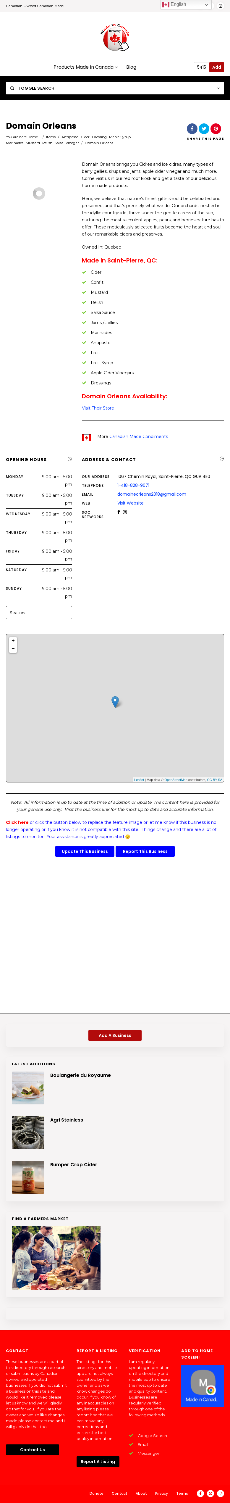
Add (216, 67)
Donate (96, 1493)
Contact (119, 1493)
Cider (85, 137)
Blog (131, 67)
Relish (47, 143)
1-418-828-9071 (133, 485)
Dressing (99, 137)
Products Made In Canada (85, 67)
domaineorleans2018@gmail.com (151, 494)
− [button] (13, 649)
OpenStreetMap (175, 780)
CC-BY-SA (214, 780)
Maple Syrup (120, 137)
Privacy (161, 1493)
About (141, 1493)
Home (32, 137)
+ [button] (13, 641)
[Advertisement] (115, 937)
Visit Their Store (98, 408)
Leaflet (139, 780)
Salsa (59, 143)
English (174, 4)
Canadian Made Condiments (138, 436)
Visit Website (130, 503)
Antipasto (69, 137)
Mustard (33, 143)
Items (51, 137)
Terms (182, 1493)
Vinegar (72, 143)
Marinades (14, 143)
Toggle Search (32, 88)
